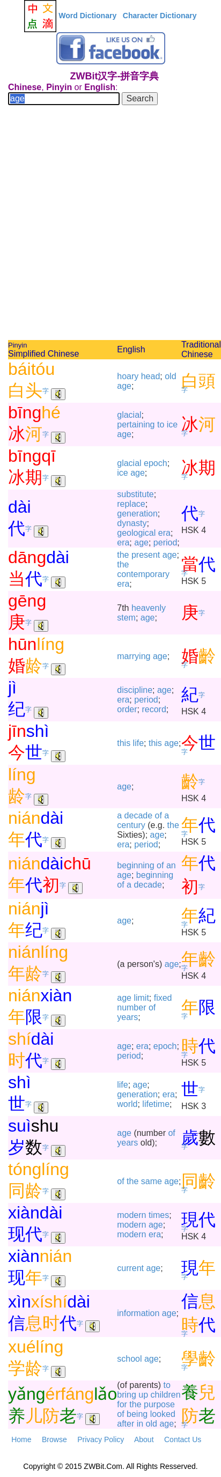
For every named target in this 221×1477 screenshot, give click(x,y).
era (164, 532)
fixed (163, 997)
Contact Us (182, 1439)
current (130, 1268)
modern (131, 1215)
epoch (155, 463)
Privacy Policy (100, 1439)
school (129, 1358)
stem (126, 617)
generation (137, 513)
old (170, 376)
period (165, 542)
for (122, 1404)
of (158, 815)
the (123, 554)
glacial (129, 414)
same (151, 1181)
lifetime (156, 1104)
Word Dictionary (87, 15)
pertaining (135, 424)
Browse (54, 1439)
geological (136, 532)
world (127, 1104)
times (159, 1215)
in (140, 1423)
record (154, 709)
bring (126, 1394)
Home (21, 1439)
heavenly (148, 607)
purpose (159, 1404)
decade (138, 815)
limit (141, 997)
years (127, 1017)
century (131, 825)
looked (162, 1414)
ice (172, 424)
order (127, 709)
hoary (127, 376)
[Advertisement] (110, 224)
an (171, 865)
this (123, 743)
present (145, 554)
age (124, 385)
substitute (135, 494)
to (160, 424)
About (144, 1439)
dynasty (131, 523)
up (143, 1394)
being (137, 1414)
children (166, 1394)
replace (131, 503)
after (125, 1423)
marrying (133, 656)
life (138, 743)
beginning (135, 865)
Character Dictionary (160, 15)
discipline (134, 690)
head (150, 376)
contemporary (143, 574)
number (131, 1007)
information (138, 1313)
